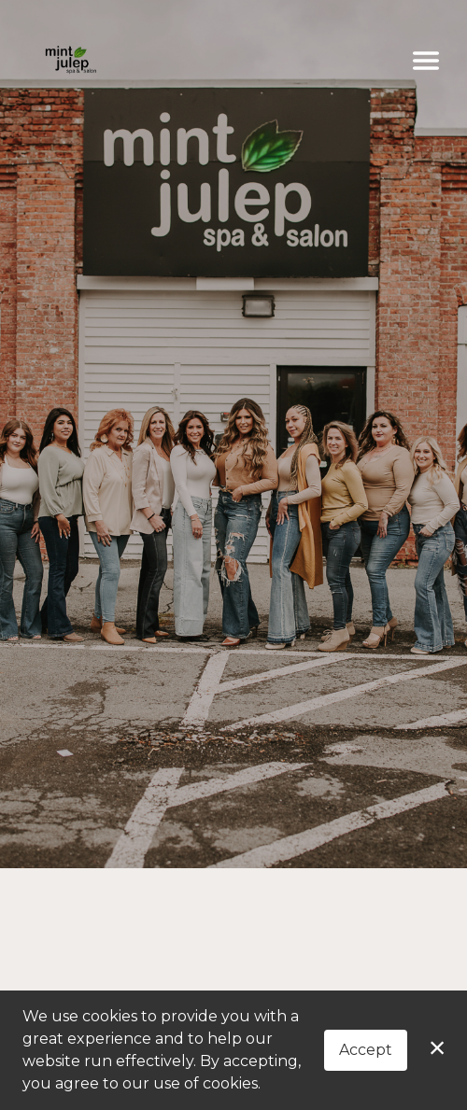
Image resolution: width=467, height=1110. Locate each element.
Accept (365, 1050)
